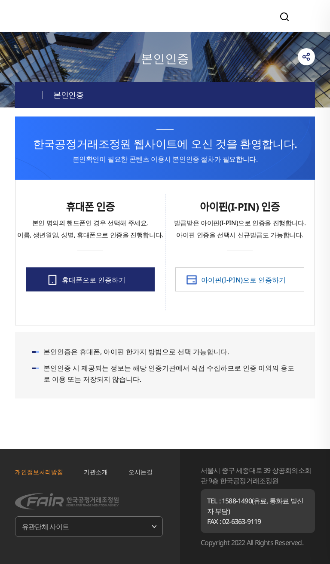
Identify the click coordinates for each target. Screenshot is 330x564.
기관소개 (96, 472)
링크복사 (306, 56)
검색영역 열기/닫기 (284, 16)
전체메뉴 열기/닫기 (306, 16)
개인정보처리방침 (39, 472)
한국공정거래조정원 (74, 15)
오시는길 (140, 472)
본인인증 (68, 94)
